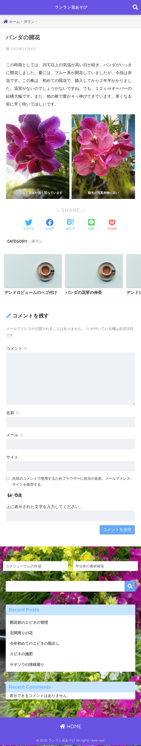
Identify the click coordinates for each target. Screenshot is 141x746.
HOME (70, 727)
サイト (12, 457)
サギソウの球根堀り (28, 665)
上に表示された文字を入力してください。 (44, 506)
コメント (17, 348)
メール (15, 435)
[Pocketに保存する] (112, 225)
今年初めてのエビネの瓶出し (36, 643)
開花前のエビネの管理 (30, 622)
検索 (130, 586)
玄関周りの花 (22, 632)
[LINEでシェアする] (91, 225)
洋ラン (37, 241)
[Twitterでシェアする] (28, 225)
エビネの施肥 (22, 654)
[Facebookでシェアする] (49, 225)
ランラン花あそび (71, 7)
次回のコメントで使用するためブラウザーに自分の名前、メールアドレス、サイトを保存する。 (73, 481)
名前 (13, 413)
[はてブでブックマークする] (70, 225)
